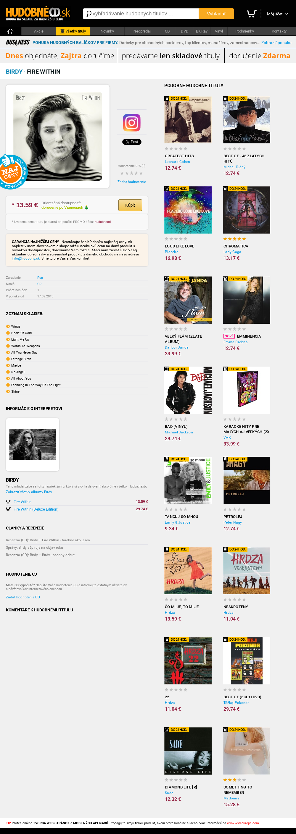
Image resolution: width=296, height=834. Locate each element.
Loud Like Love (179, 246)
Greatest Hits (179, 156)
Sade (169, 793)
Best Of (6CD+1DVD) (242, 697)
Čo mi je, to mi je (182, 607)
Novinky (107, 31)
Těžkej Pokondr (236, 703)
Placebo (171, 252)
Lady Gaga (232, 252)
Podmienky (244, 31)
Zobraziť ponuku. (277, 42)
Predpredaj (142, 31)
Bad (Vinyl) (176, 426)
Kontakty (279, 31)
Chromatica (236, 246)
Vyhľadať (216, 13)
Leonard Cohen (177, 162)
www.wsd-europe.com (243, 823)
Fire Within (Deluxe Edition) (36, 509)
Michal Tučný (234, 167)
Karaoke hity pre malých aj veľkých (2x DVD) (246, 429)
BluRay (201, 31)
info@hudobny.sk (26, 258)
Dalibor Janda (177, 347)
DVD (185, 31)
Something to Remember (237, 790)
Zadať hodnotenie (132, 182)
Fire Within (22, 502)
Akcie (39, 31)
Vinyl (219, 31)
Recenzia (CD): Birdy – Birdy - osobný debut (40, 555)
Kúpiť (130, 205)
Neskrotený (235, 607)
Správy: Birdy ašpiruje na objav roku (34, 547)
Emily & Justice (177, 522)
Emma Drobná (235, 342)
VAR (227, 437)
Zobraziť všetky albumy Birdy (29, 492)
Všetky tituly (73, 31)
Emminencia (242, 336)
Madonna (231, 798)
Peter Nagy (232, 522)
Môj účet (275, 14)
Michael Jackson (179, 432)
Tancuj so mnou (182, 516)
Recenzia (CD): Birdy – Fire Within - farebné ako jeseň (48, 540)
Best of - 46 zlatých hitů (243, 158)
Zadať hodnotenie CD (23, 597)
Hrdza (170, 612)
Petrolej (232, 516)
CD (167, 31)
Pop (40, 278)
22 (167, 697)
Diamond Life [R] (181, 787)
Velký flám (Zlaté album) (183, 339)
